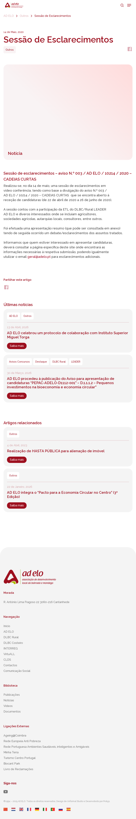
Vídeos (8, 706)
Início (7, 626)
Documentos (12, 711)
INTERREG (11, 648)
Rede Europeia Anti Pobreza (22, 741)
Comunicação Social (17, 671)
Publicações (12, 694)
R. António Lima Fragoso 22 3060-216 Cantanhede (36, 602)
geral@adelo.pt (39, 257)
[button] (129, 5)
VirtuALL (9, 654)
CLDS (7, 659)
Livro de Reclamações (18, 769)
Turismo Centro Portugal (20, 758)
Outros (24, 16)
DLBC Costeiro (13, 643)
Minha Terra (11, 752)
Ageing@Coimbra (15, 735)
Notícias (9, 700)
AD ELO (9, 16)
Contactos (10, 665)
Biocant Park (12, 763)
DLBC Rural (11, 637)
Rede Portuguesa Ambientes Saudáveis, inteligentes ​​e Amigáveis (46, 746)
